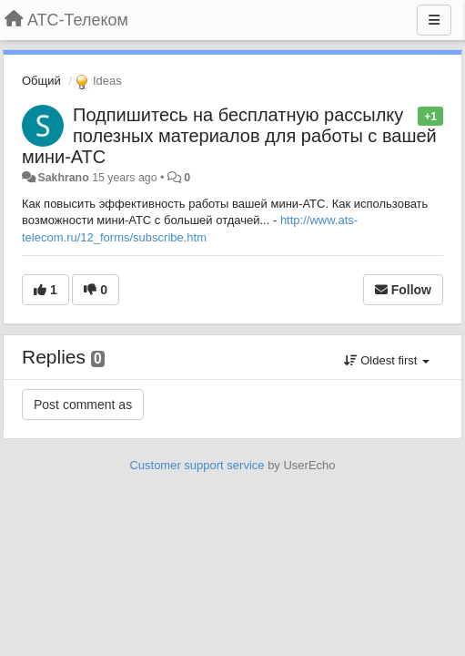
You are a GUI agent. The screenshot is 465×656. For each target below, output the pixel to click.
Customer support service (196, 465)
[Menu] (434, 20)
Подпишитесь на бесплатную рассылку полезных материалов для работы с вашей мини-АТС (229, 136)
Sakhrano (62, 177)
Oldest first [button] (387, 360)
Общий (41, 80)
